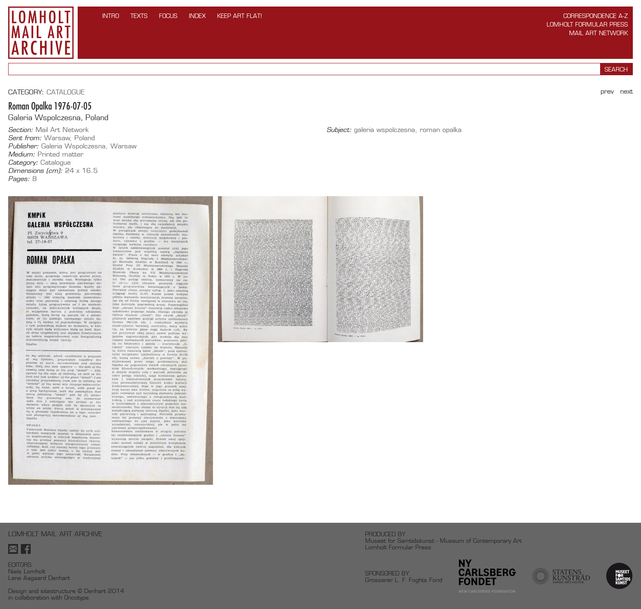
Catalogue (66, 92)
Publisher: (23, 146)
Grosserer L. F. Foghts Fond (403, 579)
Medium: (21, 154)
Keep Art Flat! (239, 15)
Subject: (339, 130)
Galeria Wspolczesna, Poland (58, 117)
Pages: (19, 179)
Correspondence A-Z (595, 15)
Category (25, 92)
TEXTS (139, 15)
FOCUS (168, 15)
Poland (84, 138)
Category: (23, 163)
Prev (607, 91)
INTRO (110, 15)
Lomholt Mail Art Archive (41, 33)
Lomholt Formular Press (587, 24)
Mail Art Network (598, 32)
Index (197, 15)
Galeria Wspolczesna (73, 146)
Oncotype (76, 597)
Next (626, 91)
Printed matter (60, 154)
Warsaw (57, 138)
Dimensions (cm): (35, 171)
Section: (20, 130)
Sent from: (25, 138)
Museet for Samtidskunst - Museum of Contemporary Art (443, 540)
